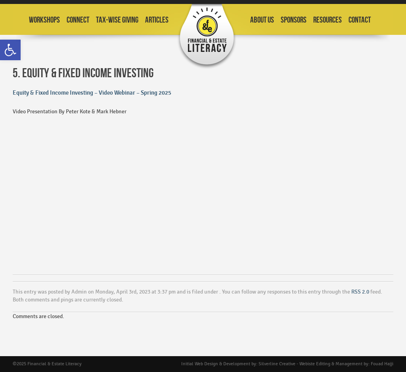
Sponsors (293, 20)
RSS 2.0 (360, 292)
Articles (157, 20)
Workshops (44, 20)
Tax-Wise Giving (117, 20)
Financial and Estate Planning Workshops (207, 36)
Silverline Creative (277, 363)
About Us (262, 20)
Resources (327, 20)
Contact (360, 20)
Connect (78, 20)
